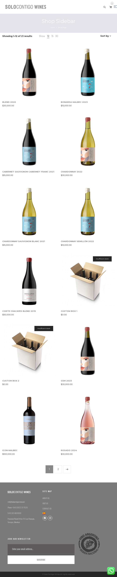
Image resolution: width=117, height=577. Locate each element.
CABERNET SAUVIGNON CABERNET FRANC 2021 (28, 171)
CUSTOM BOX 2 (10, 380)
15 (52, 36)
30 (56, 36)
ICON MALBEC (9, 450)
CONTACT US (47, 508)
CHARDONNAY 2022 (71, 171)
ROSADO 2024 (69, 450)
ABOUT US (46, 498)
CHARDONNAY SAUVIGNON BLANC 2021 (23, 241)
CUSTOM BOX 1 (69, 311)
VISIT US (45, 503)
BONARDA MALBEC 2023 (74, 102)
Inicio (53, 27)
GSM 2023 (66, 380)
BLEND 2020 (9, 102)
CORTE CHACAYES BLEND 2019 (19, 311)
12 (48, 36)
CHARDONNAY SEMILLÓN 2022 (77, 241)
